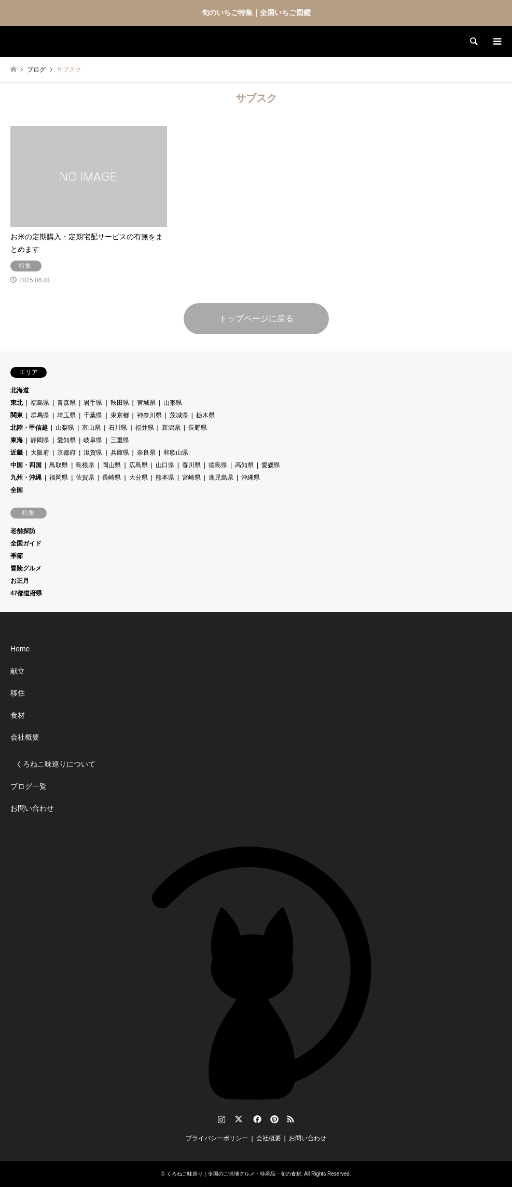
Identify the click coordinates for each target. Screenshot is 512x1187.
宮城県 (146, 402)
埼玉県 (66, 415)
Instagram (221, 1119)
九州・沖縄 (25, 477)
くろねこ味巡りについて (55, 764)
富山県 (91, 427)
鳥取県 (58, 465)
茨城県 (179, 415)
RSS (290, 1119)
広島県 (138, 465)
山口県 (165, 465)
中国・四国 (25, 465)
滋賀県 (93, 452)
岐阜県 (93, 440)
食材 (17, 715)
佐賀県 (85, 477)
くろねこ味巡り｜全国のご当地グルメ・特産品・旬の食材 (234, 1174)
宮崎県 (191, 477)
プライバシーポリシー (217, 1138)
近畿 (16, 452)
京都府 (66, 452)
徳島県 (218, 465)
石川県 (117, 427)
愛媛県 (270, 465)
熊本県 (165, 477)
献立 (17, 671)
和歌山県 (175, 452)
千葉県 (93, 415)
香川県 (191, 465)
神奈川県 (149, 415)
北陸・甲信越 (29, 427)
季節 (16, 556)
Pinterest (273, 1119)
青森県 (66, 402)
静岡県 (40, 440)
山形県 (172, 402)
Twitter (238, 1119)
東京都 (119, 415)
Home (20, 649)
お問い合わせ (32, 808)
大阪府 (40, 452)
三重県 (119, 440)
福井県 (144, 427)
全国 (16, 490)
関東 (16, 415)
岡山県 (111, 465)
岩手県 (93, 402)
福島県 (40, 402)
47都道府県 (26, 593)
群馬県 (40, 415)
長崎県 (111, 477)
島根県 (85, 465)
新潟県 (171, 427)
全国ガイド (25, 543)
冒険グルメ (25, 568)
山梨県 (65, 427)
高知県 (244, 465)
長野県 (197, 427)
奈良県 (146, 452)
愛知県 (66, 440)
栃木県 (205, 415)
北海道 (19, 390)
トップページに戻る (256, 318)
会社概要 (24, 737)
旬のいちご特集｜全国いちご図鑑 (256, 12)
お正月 (19, 580)
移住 (17, 693)
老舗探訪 (22, 531)
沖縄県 (250, 477)
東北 (16, 402)
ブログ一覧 (28, 786)
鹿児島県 (221, 477)
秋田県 (119, 402)
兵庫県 (119, 452)
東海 (16, 440)
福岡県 (58, 477)
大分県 (138, 477)
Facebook (256, 1119)
